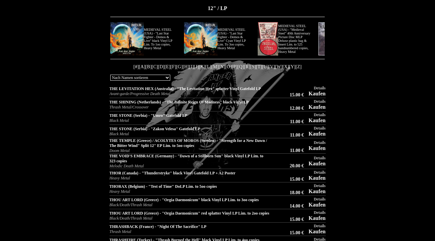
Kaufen (317, 93)
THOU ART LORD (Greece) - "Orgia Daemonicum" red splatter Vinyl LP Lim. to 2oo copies (189, 213)
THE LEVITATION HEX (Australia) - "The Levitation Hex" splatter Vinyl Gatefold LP (185, 88)
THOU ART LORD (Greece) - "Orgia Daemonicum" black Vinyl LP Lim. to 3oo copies (184, 199)
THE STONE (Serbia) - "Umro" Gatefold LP (148, 115)
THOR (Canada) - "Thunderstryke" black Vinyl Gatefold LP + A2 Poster (173, 173)
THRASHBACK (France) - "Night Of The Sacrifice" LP (158, 226)
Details (319, 88)
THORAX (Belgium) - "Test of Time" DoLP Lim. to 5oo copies (163, 186)
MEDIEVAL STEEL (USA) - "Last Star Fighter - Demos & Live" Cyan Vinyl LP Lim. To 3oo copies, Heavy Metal (232, 39)
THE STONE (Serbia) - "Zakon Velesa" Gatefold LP (155, 129)
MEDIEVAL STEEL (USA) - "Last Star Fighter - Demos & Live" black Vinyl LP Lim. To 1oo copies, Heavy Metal (158, 39)
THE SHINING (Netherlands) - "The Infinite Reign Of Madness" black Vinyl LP (179, 102)
